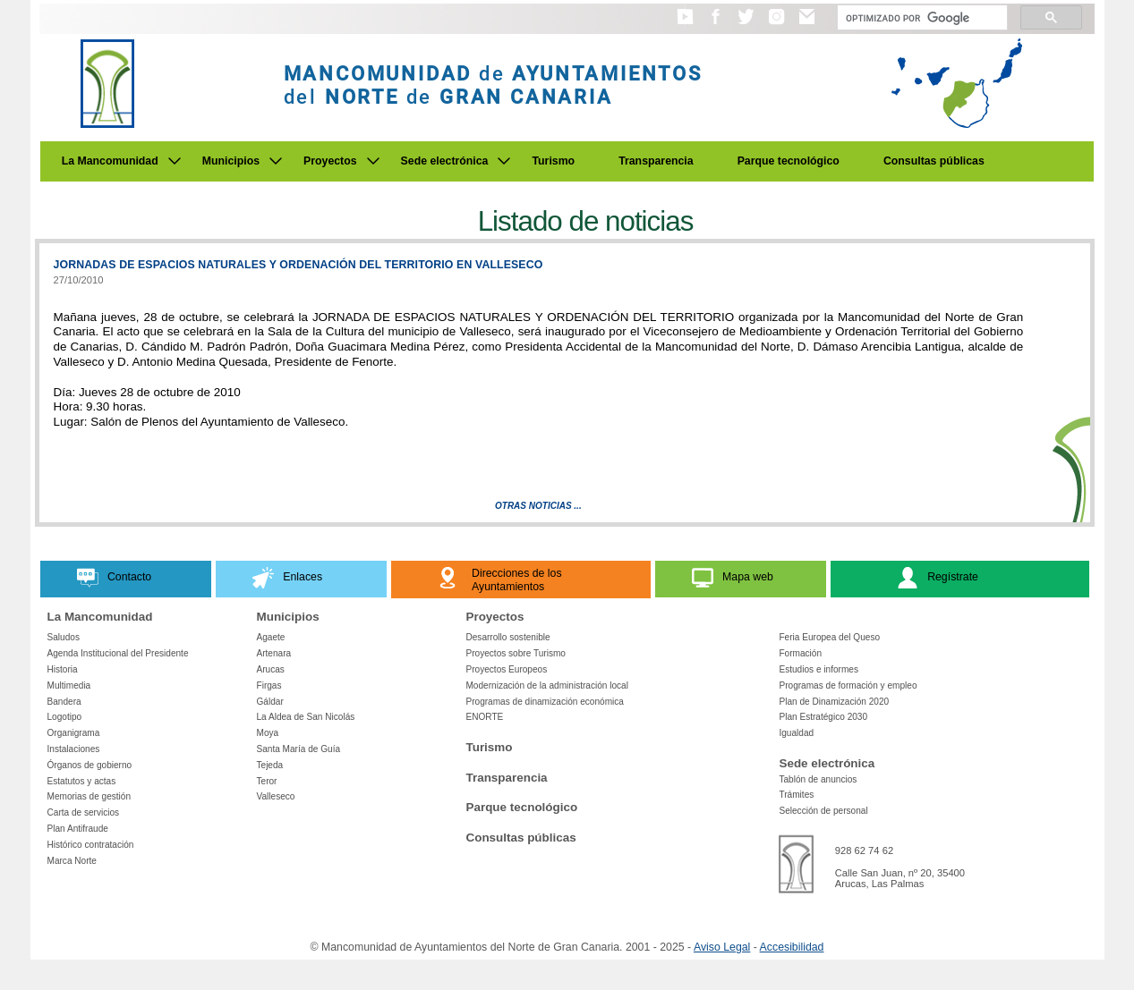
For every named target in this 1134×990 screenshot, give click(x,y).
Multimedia (69, 685)
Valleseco (275, 796)
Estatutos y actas (81, 781)
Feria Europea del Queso (829, 637)
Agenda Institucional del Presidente (118, 653)
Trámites (796, 795)
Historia (62, 669)
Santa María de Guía (298, 749)
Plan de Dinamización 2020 (834, 702)
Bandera (64, 702)
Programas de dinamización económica (544, 702)
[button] (685, 25)
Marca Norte (72, 861)
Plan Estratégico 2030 (823, 717)
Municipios (231, 161)
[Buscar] (920, 18)
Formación (800, 653)
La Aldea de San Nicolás (305, 717)
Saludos (63, 637)
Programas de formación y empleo (848, 685)
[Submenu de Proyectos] (373, 161)
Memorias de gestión (89, 796)
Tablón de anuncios (818, 779)
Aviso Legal (722, 947)
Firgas (268, 685)
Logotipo (64, 717)
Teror (266, 781)
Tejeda (269, 765)
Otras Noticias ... (538, 506)
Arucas (270, 669)
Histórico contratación (90, 845)
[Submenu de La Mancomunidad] (174, 161)
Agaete (270, 637)
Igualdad (796, 733)
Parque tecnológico (789, 161)
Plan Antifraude (77, 828)
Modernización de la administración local (546, 685)
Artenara (273, 653)
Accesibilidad (792, 947)
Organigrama (73, 733)
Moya (267, 733)
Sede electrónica (445, 161)
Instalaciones (73, 749)
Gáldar (269, 702)
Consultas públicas (934, 161)
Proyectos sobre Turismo (515, 653)
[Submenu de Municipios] (275, 161)
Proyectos (330, 161)
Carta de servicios (83, 812)
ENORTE (484, 717)
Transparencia (656, 161)
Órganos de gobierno (89, 765)
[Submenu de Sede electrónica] (504, 161)
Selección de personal (823, 811)
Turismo (553, 161)
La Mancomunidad (110, 161)
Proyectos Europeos (506, 669)
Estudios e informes (818, 669)
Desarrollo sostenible (507, 637)
